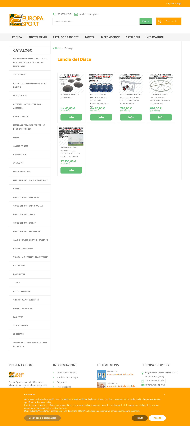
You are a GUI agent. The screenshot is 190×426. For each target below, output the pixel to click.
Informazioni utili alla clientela (121, 386)
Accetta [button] (157, 418)
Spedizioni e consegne (65, 377)
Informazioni (155, 37)
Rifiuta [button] (140, 418)
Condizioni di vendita (65, 372)
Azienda (17, 37)
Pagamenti (60, 382)
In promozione (110, 37)
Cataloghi (133, 37)
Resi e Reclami (62, 386)
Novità (90, 37)
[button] (164, 394)
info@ (86, 14)
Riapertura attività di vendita (120, 374)
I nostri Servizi (37, 37)
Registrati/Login (173, 3)
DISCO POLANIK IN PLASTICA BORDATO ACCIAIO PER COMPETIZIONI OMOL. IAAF (99, 100)
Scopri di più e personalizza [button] (42, 418)
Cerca (145, 21)
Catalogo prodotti (66, 37)
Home (58, 48)
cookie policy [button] (45, 402)
